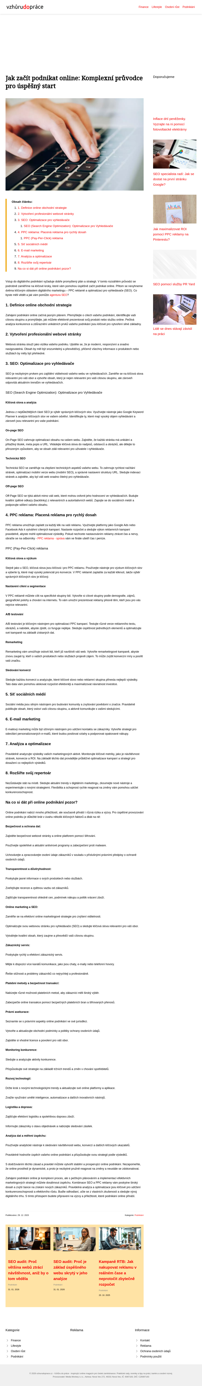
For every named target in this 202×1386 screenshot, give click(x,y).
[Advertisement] (101, 38)
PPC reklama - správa (51, 538)
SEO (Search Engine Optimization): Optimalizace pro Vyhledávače (68, 226)
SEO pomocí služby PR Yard (174, 284)
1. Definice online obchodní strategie (42, 207)
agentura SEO (58, 295)
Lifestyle (157, 7)
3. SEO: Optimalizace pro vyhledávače (43, 220)
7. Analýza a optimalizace (35, 256)
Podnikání (189, 7)
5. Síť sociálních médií (33, 244)
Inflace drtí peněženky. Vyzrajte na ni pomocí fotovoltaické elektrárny (170, 124)
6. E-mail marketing (31, 250)
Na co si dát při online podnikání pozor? (44, 268)
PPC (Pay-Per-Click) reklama (43, 238)
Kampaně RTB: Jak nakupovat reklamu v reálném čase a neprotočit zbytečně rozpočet (118, 1273)
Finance (144, 7)
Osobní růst (172, 7)
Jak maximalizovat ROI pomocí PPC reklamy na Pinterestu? (170, 234)
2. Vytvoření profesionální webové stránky (46, 213)
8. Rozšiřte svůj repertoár (34, 262)
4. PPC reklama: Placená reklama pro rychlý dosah (52, 232)
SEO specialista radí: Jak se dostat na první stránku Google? (173, 179)
